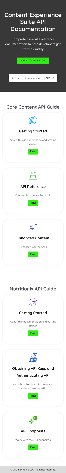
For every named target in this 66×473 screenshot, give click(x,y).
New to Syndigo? (33, 60)
